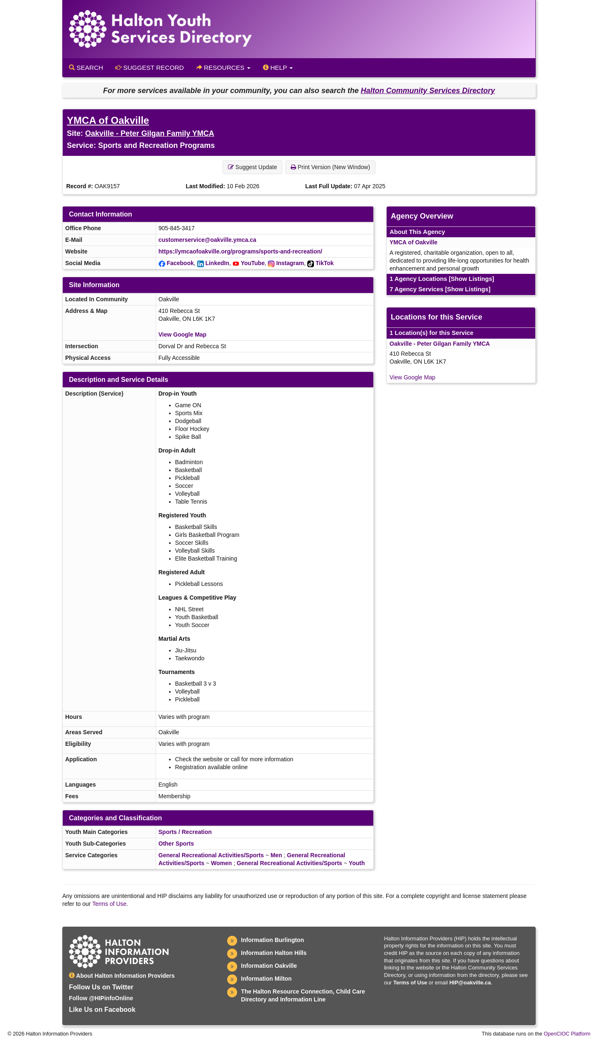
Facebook (180, 263)
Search (86, 67)
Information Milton (266, 978)
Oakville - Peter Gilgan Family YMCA (149, 133)
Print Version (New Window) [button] (330, 167)
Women (221, 863)
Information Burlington (272, 940)
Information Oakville (269, 965)
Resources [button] (223, 67)
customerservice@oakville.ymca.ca (207, 239)
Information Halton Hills (273, 953)
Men (276, 855)
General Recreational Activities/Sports (211, 855)
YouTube (253, 263)
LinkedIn (217, 263)
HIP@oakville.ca (470, 982)
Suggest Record (149, 67)
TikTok (325, 263)
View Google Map (183, 334)
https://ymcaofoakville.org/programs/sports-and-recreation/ (240, 251)
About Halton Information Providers (122, 975)
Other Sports (176, 843)
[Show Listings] (471, 279)
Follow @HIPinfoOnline (101, 998)
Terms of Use (109, 903)
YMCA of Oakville (108, 120)
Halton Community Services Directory (428, 90)
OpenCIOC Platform (567, 1034)
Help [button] (278, 67)
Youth (357, 863)
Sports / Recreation (185, 832)
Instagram (290, 263)
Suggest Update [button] (252, 167)
